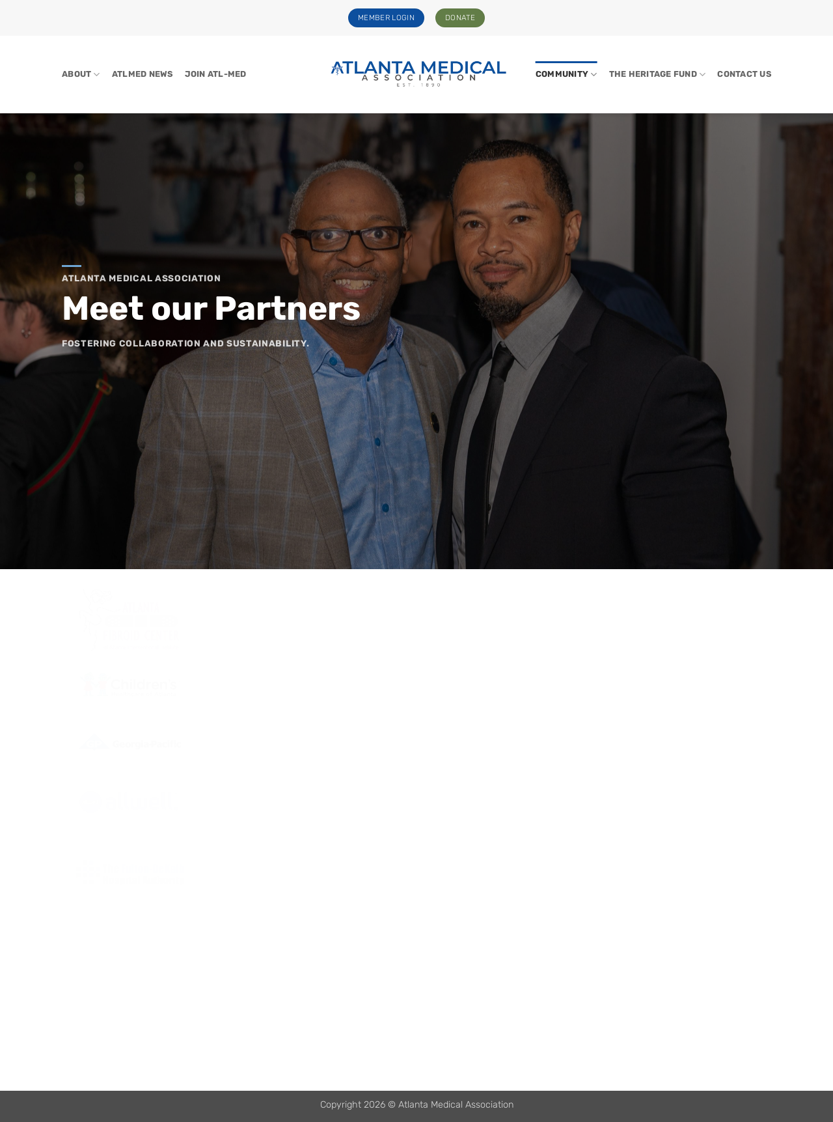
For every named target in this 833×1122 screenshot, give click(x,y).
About (81, 74)
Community (566, 74)
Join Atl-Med (216, 74)
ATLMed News (142, 74)
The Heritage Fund (657, 74)
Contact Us (744, 74)
